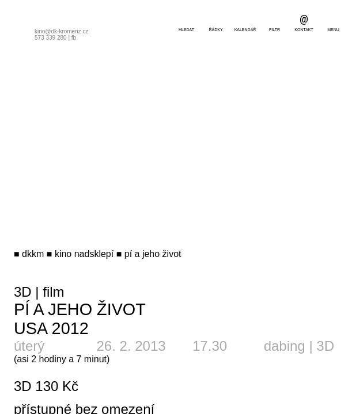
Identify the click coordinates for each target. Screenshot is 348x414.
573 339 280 (51, 37)
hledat (186, 30)
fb (73, 37)
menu (333, 30)
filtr (274, 30)
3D (23, 292)
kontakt (303, 30)
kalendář (245, 30)
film (53, 292)
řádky (215, 30)
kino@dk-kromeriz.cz (62, 31)
